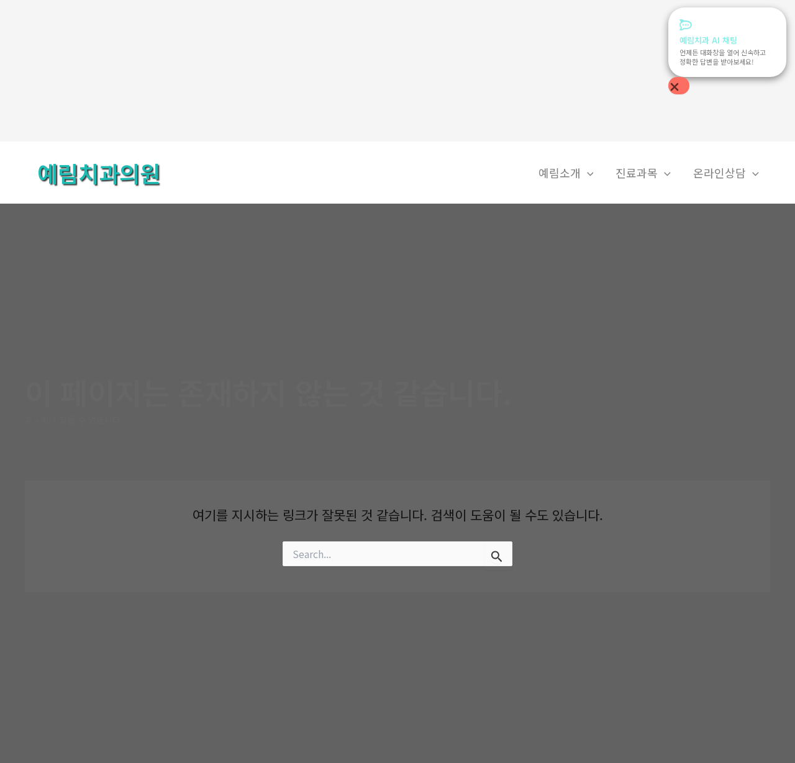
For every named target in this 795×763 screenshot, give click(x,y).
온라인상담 (726, 173)
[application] (587, 173)
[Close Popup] (678, 85)
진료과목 (643, 173)
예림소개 (566, 173)
